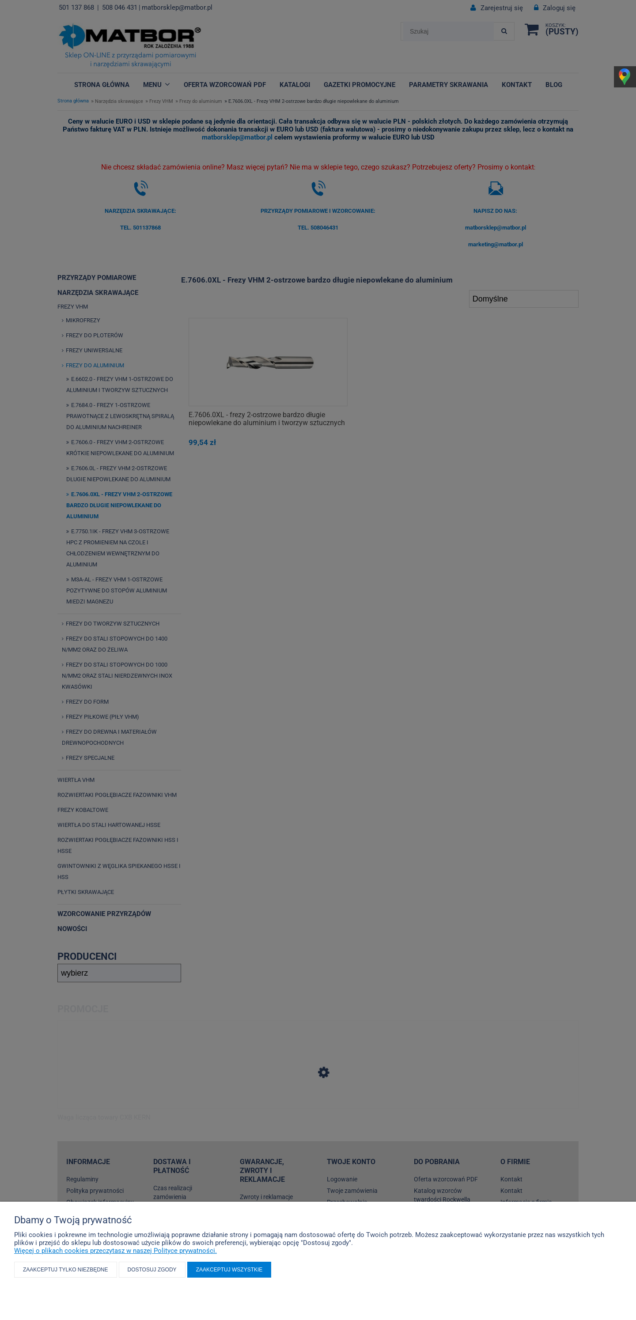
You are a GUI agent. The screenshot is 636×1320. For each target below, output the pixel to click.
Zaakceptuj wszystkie (229, 1270)
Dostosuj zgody (152, 1270)
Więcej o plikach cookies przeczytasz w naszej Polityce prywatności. (115, 1251)
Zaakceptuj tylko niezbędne (65, 1270)
